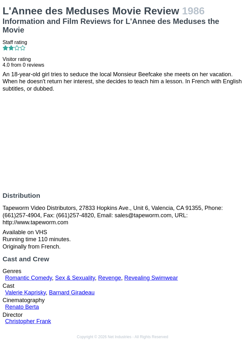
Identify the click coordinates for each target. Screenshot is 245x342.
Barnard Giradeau (71, 292)
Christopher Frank (28, 321)
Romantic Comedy (28, 278)
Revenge (109, 278)
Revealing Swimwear (151, 278)
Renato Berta (22, 307)
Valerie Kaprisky (25, 292)
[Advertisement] (122, 142)
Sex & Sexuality (75, 278)
